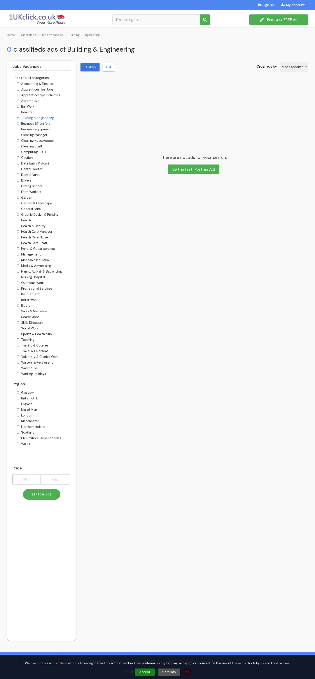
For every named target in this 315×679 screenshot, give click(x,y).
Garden (24, 198)
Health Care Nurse (32, 237)
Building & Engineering (35, 118)
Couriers (25, 158)
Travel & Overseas (32, 351)
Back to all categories (32, 77)
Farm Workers (29, 192)
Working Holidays (31, 374)
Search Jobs (28, 317)
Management (29, 254)
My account (293, 5)
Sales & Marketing (32, 311)
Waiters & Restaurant (35, 362)
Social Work (27, 328)
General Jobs (29, 209)
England (25, 404)
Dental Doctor (29, 169)
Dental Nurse (28, 175)
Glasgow (25, 393)
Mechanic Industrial (33, 260)
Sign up (266, 5)
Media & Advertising (34, 266)
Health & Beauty (31, 226)
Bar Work (25, 106)
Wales (23, 444)
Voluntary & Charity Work (37, 357)
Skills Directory (30, 323)
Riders (23, 306)
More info (169, 672)
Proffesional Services (34, 288)
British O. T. (27, 398)
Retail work (27, 300)
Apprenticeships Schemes (38, 95)
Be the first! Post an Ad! (193, 169)
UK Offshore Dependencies (39, 438)
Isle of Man (27, 410)
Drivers (24, 180)
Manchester (28, 421)
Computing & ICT (31, 152)
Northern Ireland (31, 427)
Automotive (28, 101)
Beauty (24, 112)
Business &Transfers (33, 124)
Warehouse (27, 368)
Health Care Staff (32, 243)
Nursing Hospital (31, 277)
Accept (144, 672)
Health (24, 220)
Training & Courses (32, 345)
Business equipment (34, 129)
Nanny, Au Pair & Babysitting (40, 271)
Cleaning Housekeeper (35, 141)
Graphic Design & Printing (37, 215)
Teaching (25, 340)
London (24, 415)
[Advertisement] (41, 571)
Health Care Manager (34, 232)
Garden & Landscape (34, 203)
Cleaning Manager (32, 135)
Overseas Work (30, 283)
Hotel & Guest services (36, 249)
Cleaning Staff (29, 146)
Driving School (29, 186)
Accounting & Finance (35, 84)
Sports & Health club (34, 334)
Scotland (26, 432)
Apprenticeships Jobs (35, 89)
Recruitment (28, 294)
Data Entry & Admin (34, 163)
